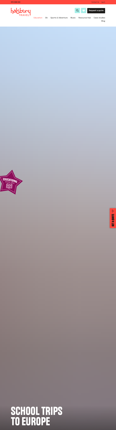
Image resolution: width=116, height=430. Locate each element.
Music (73, 18)
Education (38, 18)
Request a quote (96, 10)
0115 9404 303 (15, 2)
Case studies (99, 18)
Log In (103, 2)
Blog (103, 21)
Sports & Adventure (59, 18)
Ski (46, 18)
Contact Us (95, 2)
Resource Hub (85, 18)
